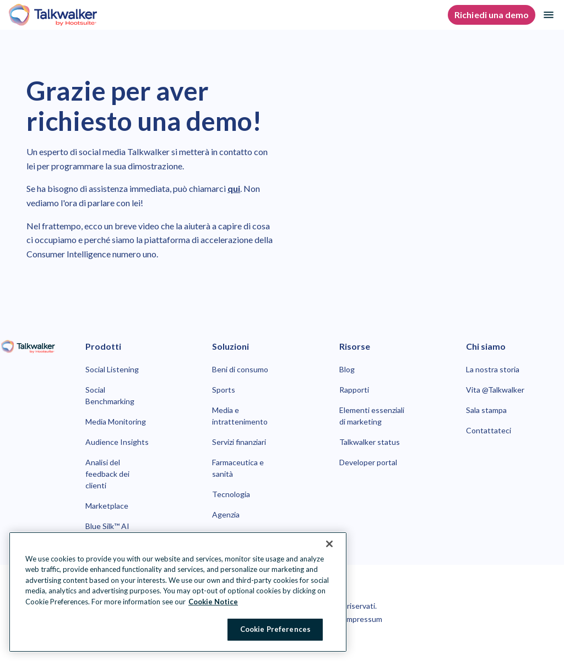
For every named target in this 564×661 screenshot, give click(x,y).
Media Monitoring (115, 421)
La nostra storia (492, 369)
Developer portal (368, 462)
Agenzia (226, 514)
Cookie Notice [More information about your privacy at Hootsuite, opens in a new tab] (213, 601)
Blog (347, 369)
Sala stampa (486, 410)
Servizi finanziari (239, 442)
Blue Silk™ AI (107, 526)
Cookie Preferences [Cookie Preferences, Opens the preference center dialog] (275, 629)
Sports (223, 389)
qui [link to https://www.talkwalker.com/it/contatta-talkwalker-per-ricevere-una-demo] (233, 188)
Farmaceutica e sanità (238, 468)
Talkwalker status (369, 442)
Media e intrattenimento (240, 415)
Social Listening (112, 369)
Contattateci (488, 430)
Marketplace (106, 505)
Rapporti (354, 389)
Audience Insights (117, 442)
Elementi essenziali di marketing (371, 415)
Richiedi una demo (491, 14)
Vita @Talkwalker (495, 389)
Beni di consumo (240, 369)
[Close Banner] (329, 544)
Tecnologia (231, 494)
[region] (178, 592)
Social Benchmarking (109, 395)
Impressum (363, 619)
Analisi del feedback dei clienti (107, 474)
